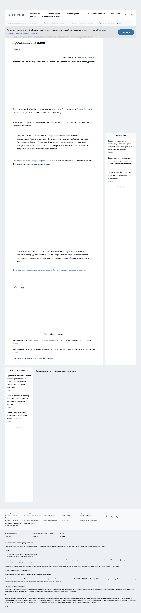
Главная (62, 536)
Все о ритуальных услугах (82, 23)
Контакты (8, 536)
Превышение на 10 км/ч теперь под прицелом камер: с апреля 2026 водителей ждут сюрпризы (54, 342)
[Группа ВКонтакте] (101, 516)
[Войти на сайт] (132, 15)
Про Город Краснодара (50, 520)
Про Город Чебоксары (11, 520)
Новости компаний (11, 533)
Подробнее (73, 591)
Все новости (35, 13)
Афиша (33, 16)
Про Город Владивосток (31, 520)
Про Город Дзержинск (30, 513)
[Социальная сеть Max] (117, 516)
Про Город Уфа (66, 516)
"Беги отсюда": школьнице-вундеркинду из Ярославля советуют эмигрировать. (49, 270)
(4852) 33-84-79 (20, 556)
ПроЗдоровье (73, 13)
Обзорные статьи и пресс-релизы (42, 533)
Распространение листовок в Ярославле (17, 570)
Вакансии (115, 13)
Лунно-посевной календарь (110, 23)
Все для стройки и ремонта (55, 23)
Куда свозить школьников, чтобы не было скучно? (54, 359)
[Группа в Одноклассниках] (106, 516)
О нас (62, 533)
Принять (126, 32)
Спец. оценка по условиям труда (15, 586)
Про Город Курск (85, 513)
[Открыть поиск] (126, 15)
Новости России (54, 13)
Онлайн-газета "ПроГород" (88, 520)
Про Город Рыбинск (49, 516)
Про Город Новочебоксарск (32, 516)
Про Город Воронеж (11, 513)
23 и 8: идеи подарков (95, 13)
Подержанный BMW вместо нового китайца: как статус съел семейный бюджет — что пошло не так (54, 351)
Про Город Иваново (49, 513)
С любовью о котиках (51, 16)
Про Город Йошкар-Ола (68, 513)
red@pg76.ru (29, 556)
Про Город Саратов (86, 516)
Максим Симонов (87, 57)
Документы (65, 520)
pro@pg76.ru (33, 554)
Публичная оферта (29, 523)
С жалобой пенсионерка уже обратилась (30, 160)
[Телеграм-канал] (112, 516)
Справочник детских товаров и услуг (22, 23)
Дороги (17, 49)
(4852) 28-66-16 (24, 554)
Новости (35, 536)
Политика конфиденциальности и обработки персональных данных (26, 595)
